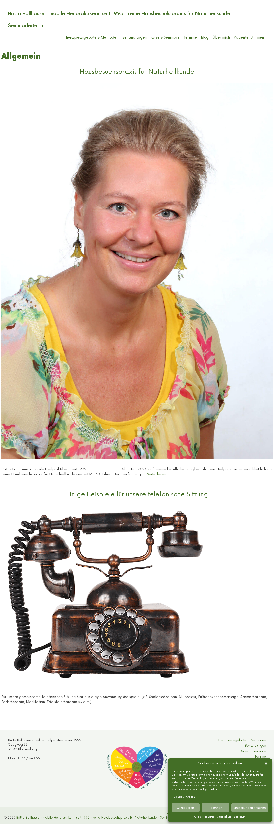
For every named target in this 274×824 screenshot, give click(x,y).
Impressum (239, 816)
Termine (190, 38)
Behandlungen (134, 38)
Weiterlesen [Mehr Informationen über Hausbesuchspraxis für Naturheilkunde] (156, 474)
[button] (266, 763)
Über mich (221, 38)
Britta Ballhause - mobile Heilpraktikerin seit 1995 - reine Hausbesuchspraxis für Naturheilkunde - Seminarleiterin (99, 818)
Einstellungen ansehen (249, 808)
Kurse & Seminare (165, 38)
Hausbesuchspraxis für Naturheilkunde (137, 72)
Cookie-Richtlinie (204, 816)
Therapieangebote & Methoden (91, 38)
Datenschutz (223, 816)
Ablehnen (215, 808)
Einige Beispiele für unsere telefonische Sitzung (137, 494)
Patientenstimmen (249, 38)
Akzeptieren (185, 808)
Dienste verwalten (184, 796)
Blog (205, 38)
